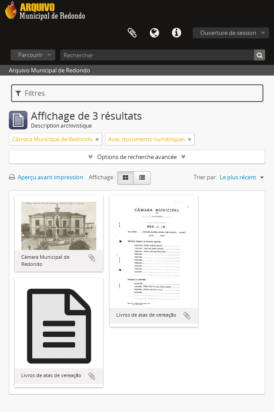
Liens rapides (176, 33)
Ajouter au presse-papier (92, 257)
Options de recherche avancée (137, 157)
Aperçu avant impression (46, 177)
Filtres (30, 93)
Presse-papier (132, 33)
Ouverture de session (228, 33)
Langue (154, 33)
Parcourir (30, 55)
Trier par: (205, 177)
